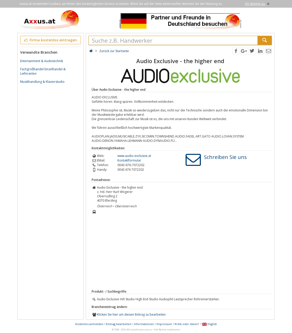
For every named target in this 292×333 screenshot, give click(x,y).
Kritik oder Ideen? (187, 324)
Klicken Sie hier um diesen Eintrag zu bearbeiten (131, 314)
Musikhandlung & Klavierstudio (42, 81)
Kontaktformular (129, 160)
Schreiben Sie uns (225, 157)
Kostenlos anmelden (89, 324)
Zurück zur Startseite (114, 51)
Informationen (144, 324)
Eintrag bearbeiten (118, 324)
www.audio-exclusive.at (134, 156)
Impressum (164, 324)
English (209, 324)
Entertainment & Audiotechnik (41, 61)
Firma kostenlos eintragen (50, 40)
